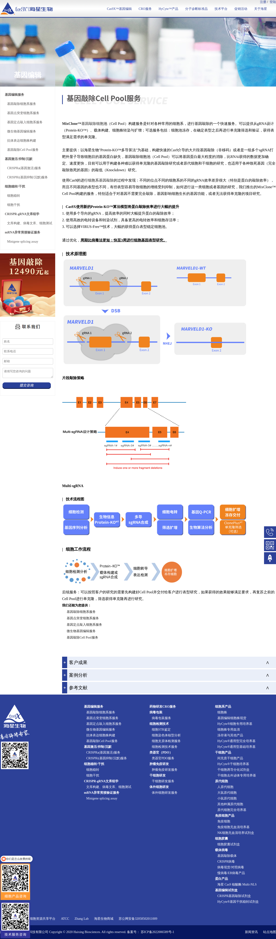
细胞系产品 (223, 706)
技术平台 (221, 9)
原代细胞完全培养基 (231, 810)
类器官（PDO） (161, 752)
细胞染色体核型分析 (166, 735)
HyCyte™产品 (168, 9)
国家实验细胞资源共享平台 (36, 918)
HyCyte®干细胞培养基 (233, 764)
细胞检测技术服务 (165, 746)
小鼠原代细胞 (227, 798)
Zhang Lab (82, 918)
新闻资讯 (251, 932)
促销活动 (240, 9)
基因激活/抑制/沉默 (18, 159)
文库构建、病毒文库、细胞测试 (29, 223)
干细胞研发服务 (163, 781)
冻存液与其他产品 (230, 735)
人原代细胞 (225, 787)
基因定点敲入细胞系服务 (25, 122)
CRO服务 (145, 9)
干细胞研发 (158, 775)
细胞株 (222, 712)
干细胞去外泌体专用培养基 (236, 775)
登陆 (273, 2)
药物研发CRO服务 (163, 706)
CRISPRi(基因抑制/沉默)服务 (27, 177)
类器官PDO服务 (163, 758)
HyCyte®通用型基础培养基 (236, 746)
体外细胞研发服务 (165, 792)
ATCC (65, 918)
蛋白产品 (221, 878)
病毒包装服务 (161, 718)
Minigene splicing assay (22, 241)
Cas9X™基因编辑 (119, 9)
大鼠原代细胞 (227, 792)
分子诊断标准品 (196, 9)
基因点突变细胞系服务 (23, 113)
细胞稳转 (13, 195)
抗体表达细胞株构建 (21, 140)
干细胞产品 (223, 752)
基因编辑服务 (14, 94)
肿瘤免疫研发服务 (165, 769)
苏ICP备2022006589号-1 (157, 932)
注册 (263, 2)
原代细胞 (221, 781)
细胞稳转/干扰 (15, 186)
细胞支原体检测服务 (166, 741)
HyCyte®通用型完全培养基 (236, 741)
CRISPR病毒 (226, 861)
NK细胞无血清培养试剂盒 (235, 833)
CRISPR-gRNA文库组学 (22, 214)
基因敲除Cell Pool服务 (23, 149)
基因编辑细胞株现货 (231, 718)
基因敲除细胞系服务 (21, 104)
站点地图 (269, 932)
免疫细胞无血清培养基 (233, 827)
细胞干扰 (13, 205)
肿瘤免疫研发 (159, 764)
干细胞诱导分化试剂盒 (233, 769)
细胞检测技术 (159, 724)
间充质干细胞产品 (230, 758)
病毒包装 (156, 712)
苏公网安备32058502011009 (138, 918)
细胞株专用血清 (228, 729)
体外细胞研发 (159, 787)
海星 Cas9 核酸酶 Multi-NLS (237, 884)
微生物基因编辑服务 (21, 131)
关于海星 (260, 9)
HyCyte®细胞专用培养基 (234, 724)
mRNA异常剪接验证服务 (22, 232)
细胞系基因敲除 (101, 180)
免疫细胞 (223, 821)
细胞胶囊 (221, 838)
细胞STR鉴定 (161, 729)
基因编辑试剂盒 (226, 890)
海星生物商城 (103, 918)
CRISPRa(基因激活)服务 (24, 168)
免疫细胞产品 (224, 815)
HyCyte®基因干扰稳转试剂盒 (238, 901)
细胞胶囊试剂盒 (228, 844)
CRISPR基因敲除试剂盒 (234, 896)
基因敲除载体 (227, 856)
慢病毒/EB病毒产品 (231, 873)
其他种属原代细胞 (230, 804)
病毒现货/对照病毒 (230, 867)
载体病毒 (221, 850)
